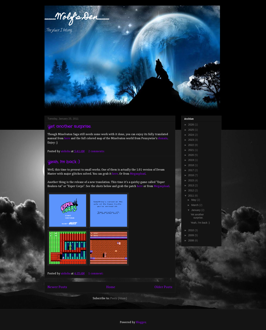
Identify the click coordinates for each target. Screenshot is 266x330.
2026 (191, 124)
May (194, 199)
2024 (191, 134)
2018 (191, 165)
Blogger (141, 322)
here (67, 138)
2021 (191, 149)
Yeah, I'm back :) (63, 162)
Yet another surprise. (69, 126)
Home (110, 287)
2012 (191, 190)
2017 (191, 170)
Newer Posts (57, 287)
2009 (191, 235)
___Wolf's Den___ (77, 18)
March (195, 205)
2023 (191, 139)
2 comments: (96, 151)
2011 (191, 195)
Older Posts (163, 287)
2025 (191, 129)
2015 (191, 180)
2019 (191, 160)
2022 (191, 144)
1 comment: (96, 273)
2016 (191, 175)
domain (163, 138)
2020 (191, 155)
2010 (191, 230)
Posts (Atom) (118, 298)
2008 (191, 240)
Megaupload (138, 173)
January (196, 210)
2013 (191, 185)
